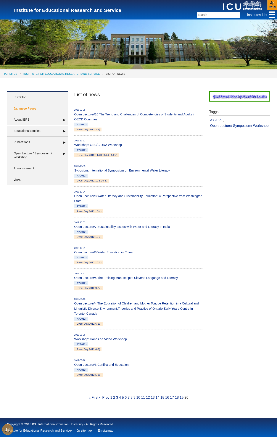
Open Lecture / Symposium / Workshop (33, 155)
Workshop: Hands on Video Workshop (138, 342)
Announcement (24, 168)
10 (138, 397)
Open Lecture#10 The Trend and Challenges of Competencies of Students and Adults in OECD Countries (138, 119)
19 (182, 397)
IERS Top (20, 97)
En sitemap (105, 430)
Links (17, 179)
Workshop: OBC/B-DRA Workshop (138, 148)
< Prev (104, 397)
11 (143, 397)
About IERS (21, 119)
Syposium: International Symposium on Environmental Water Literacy (138, 174)
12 (148, 397)
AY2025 (216, 120)
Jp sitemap (84, 430)
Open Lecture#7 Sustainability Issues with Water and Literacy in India (138, 230)
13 (153, 397)
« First (93, 397)
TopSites (10, 73)
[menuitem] (10, 73)
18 (177, 397)
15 (162, 397)
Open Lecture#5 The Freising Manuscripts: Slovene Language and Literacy (138, 281)
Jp (8, 429)
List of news (115, 73)
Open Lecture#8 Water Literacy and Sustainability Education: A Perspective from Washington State (138, 201)
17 (172, 397)
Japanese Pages (25, 108)
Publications (22, 142)
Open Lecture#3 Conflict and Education (138, 368)
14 (157, 397)
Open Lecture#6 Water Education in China (138, 255)
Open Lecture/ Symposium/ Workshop (239, 126)
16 (167, 397)
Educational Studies (27, 131)
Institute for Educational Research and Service (61, 73)
